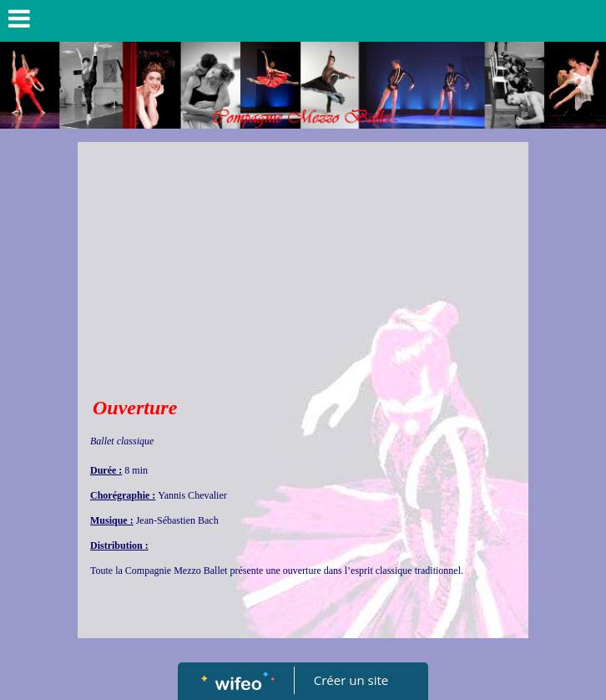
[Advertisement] (303, 267)
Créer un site (351, 680)
